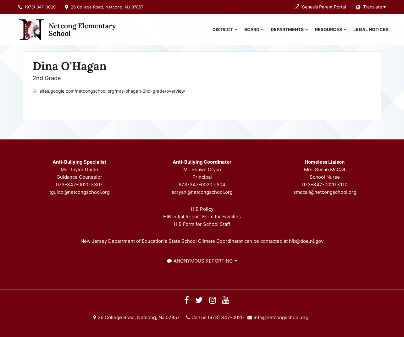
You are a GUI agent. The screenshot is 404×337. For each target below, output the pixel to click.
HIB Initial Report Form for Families (202, 217)
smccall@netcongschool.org (324, 192)
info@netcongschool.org (281, 317)
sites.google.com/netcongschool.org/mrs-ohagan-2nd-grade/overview (112, 91)
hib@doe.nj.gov (306, 241)
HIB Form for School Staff (202, 224)
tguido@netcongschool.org (79, 192)
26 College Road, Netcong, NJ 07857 (107, 6)
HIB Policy (202, 209)
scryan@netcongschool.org (202, 192)
